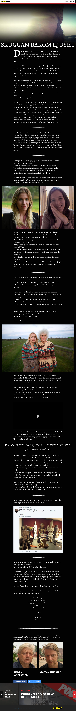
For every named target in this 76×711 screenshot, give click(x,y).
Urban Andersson (21, 674)
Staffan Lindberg (50, 672)
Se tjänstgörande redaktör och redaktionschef (25, 708)
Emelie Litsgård (26, 232)
